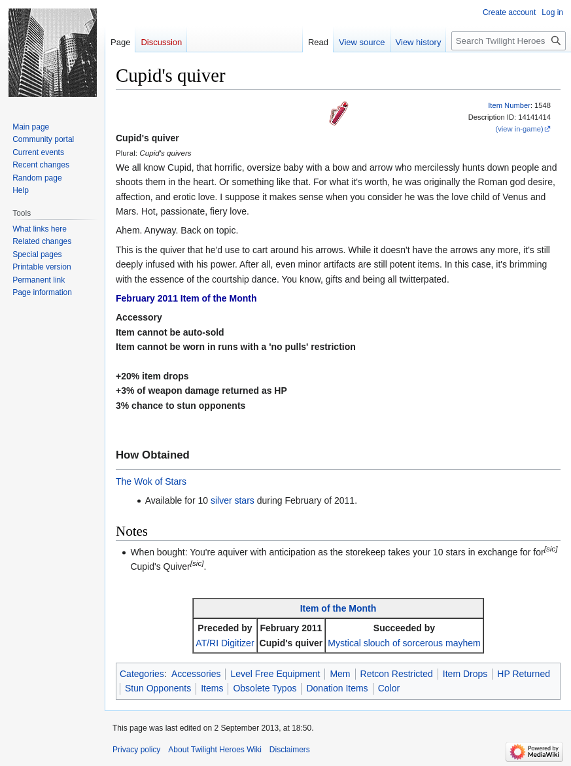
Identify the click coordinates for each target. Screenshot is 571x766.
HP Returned (523, 674)
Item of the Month (338, 608)
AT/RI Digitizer (225, 643)
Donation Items (337, 688)
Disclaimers (289, 749)
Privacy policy (136, 749)
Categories (142, 674)
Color (389, 688)
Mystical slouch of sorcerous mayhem (404, 643)
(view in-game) (519, 129)
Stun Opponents (158, 688)
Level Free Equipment (275, 674)
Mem (340, 674)
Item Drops (465, 674)
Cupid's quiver (291, 643)
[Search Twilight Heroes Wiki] (508, 40)
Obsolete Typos (264, 688)
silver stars (232, 500)
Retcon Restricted (396, 674)
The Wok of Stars (151, 481)
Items (212, 688)
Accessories (195, 674)
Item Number (509, 105)
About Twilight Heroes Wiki (215, 749)
